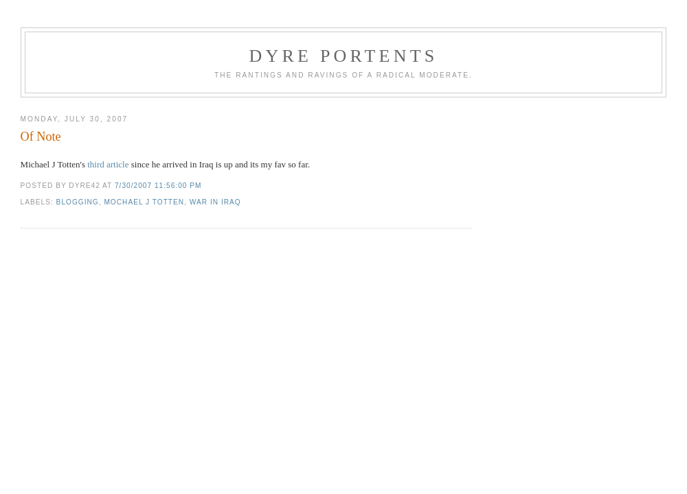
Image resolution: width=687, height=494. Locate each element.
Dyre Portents (343, 56)
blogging (77, 202)
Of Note (41, 136)
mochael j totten (144, 202)
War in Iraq (215, 202)
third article (107, 164)
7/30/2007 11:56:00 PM (158, 185)
